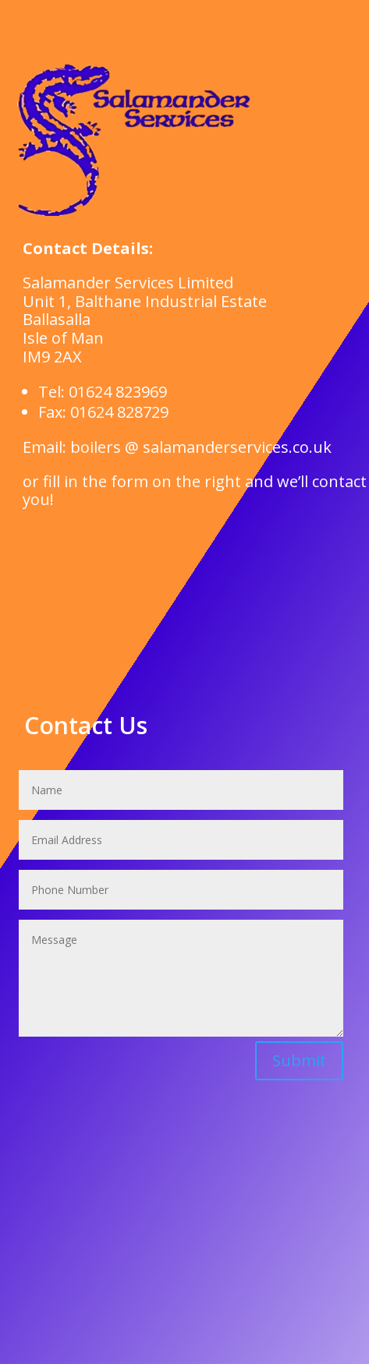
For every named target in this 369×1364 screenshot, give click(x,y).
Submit (299, 1060)
